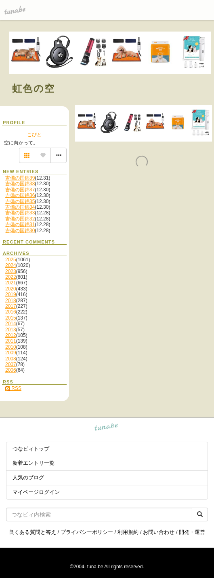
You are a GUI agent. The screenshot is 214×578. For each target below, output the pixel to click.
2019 (10, 294)
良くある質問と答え (32, 532)
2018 (10, 300)
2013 (10, 329)
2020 (10, 289)
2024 (10, 265)
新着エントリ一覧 (34, 463)
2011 (10, 341)
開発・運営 (192, 532)
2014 (10, 323)
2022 (10, 277)
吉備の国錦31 (20, 224)
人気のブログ (28, 477)
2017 (10, 306)
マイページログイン (36, 492)
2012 (10, 335)
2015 (10, 318)
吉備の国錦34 (20, 207)
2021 (10, 283)
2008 (10, 359)
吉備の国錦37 (20, 190)
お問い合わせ (158, 532)
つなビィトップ (31, 449)
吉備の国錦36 (20, 195)
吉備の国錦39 (20, 178)
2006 (10, 370)
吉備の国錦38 (20, 183)
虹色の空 (33, 88)
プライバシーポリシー (87, 532)
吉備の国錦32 (20, 219)
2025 (10, 260)
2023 (10, 271)
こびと (34, 135)
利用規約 (127, 532)
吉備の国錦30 (20, 230)
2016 (10, 312)
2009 (10, 353)
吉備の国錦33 (20, 213)
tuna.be (106, 428)
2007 (10, 364)
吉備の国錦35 (20, 201)
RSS (13, 388)
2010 (10, 347)
